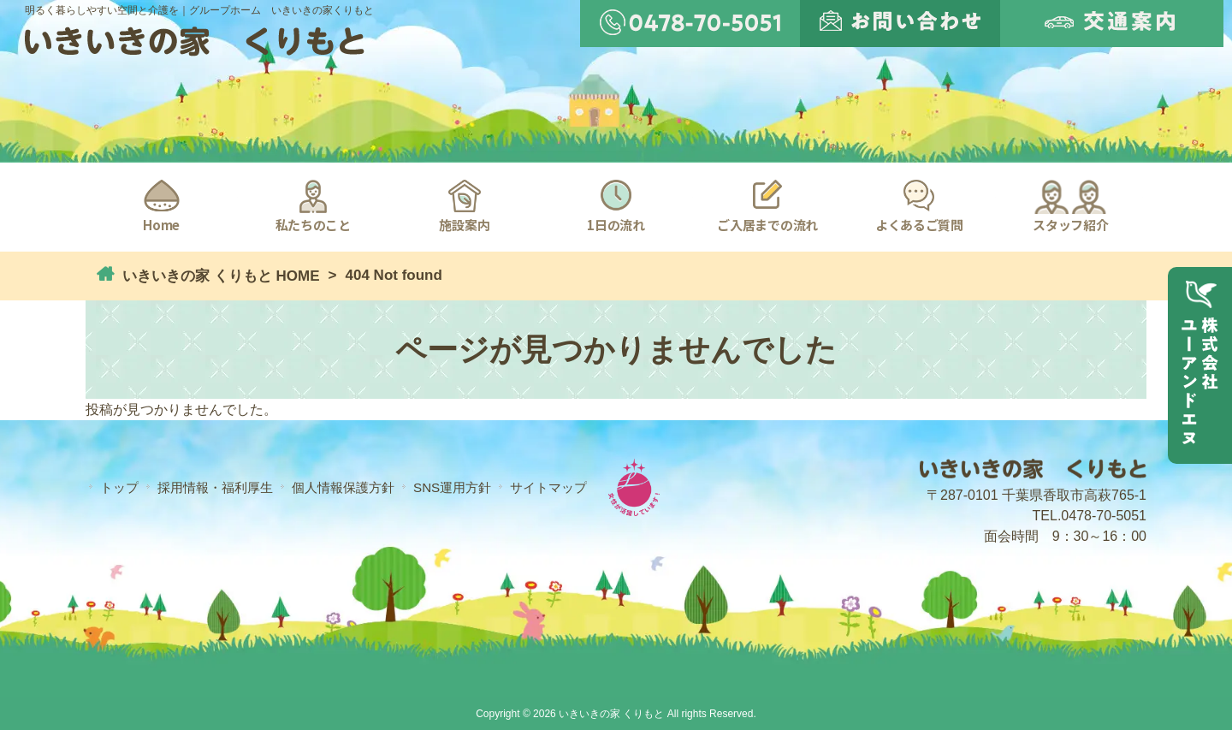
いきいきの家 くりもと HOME (218, 276)
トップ (119, 487)
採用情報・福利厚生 (215, 487)
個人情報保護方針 (343, 487)
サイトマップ (548, 487)
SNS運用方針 (452, 487)
